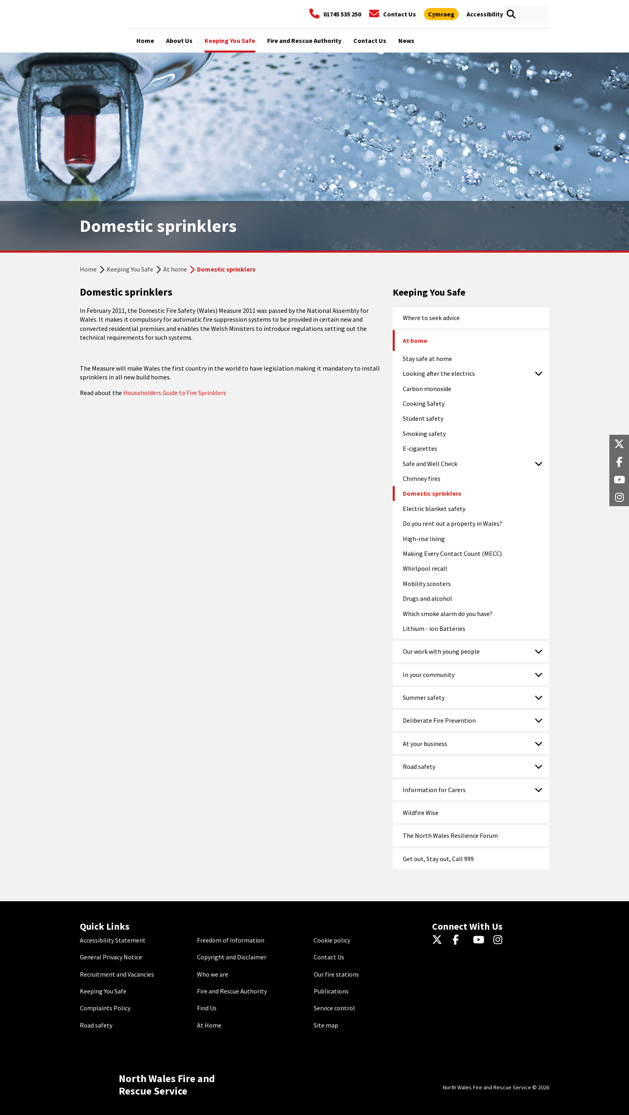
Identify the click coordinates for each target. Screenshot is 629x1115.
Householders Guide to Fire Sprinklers (174, 393)
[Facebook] (459, 940)
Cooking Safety (423, 403)
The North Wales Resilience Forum (450, 835)
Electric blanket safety (434, 509)
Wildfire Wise (420, 813)
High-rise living (424, 539)
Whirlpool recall (425, 568)
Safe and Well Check (430, 464)
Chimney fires (421, 478)
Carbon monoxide (427, 389)
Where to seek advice (431, 318)
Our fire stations (336, 974)
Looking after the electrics (439, 373)
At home (175, 269)
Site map (326, 1025)
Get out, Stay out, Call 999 (438, 859)
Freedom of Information (230, 940)
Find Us (207, 1008)
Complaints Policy (105, 1008)
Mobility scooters (427, 584)
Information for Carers (434, 790)
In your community (429, 675)
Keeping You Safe (130, 269)
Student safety (423, 418)
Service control (334, 1008)
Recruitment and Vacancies (117, 974)
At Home (209, 1025)
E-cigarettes (420, 448)
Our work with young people (441, 651)
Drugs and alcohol (427, 598)
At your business (425, 744)
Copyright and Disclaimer (231, 957)
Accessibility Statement (113, 940)
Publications (331, 991)
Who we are (212, 974)
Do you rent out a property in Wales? (452, 523)
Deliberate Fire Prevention (439, 720)
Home (88, 269)
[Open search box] (511, 14)
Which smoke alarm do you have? (448, 614)
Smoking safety (424, 434)
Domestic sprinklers (432, 493)
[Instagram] (500, 940)
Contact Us (329, 957)
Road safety (419, 766)
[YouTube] (480, 940)
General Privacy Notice (111, 957)
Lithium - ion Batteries (434, 628)
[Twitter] (439, 940)
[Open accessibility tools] (485, 14)
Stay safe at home (427, 359)
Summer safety (423, 697)
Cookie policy (332, 940)
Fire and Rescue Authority (232, 991)
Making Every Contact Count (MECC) (452, 553)
